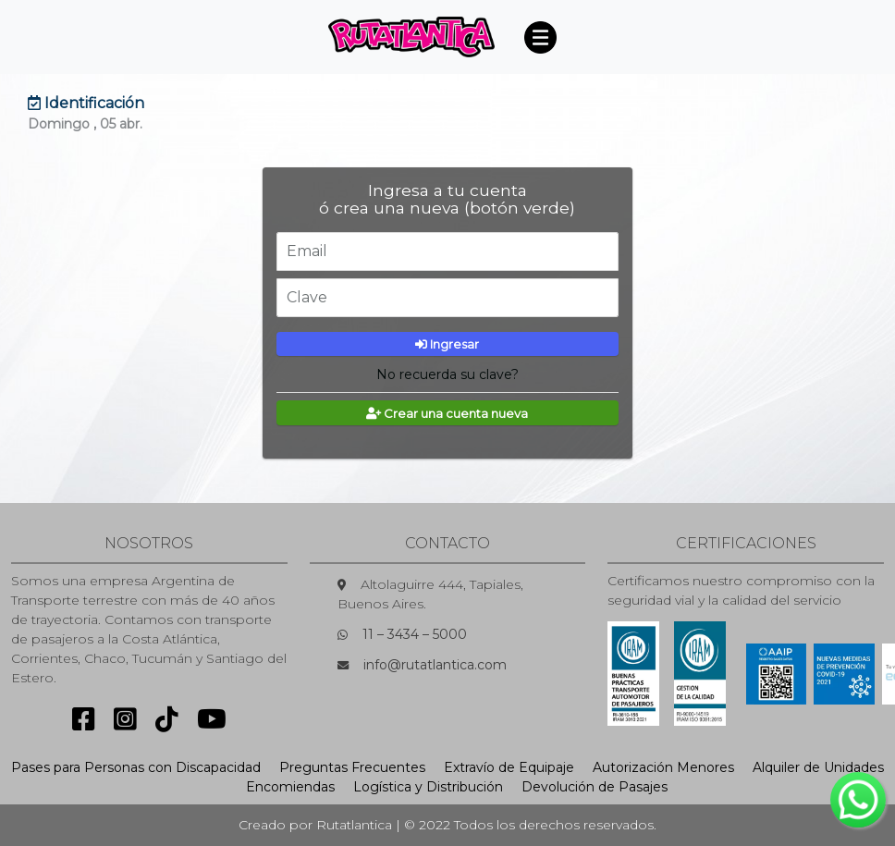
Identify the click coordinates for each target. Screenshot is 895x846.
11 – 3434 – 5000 (414, 634)
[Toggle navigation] (540, 37)
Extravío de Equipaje (509, 767)
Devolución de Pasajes (594, 787)
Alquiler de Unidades (818, 767)
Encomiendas (290, 787)
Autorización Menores (663, 767)
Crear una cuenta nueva (448, 413)
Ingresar (448, 344)
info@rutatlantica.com (435, 664)
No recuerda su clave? (447, 374)
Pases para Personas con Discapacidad (136, 767)
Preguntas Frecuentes (352, 767)
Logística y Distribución (428, 787)
